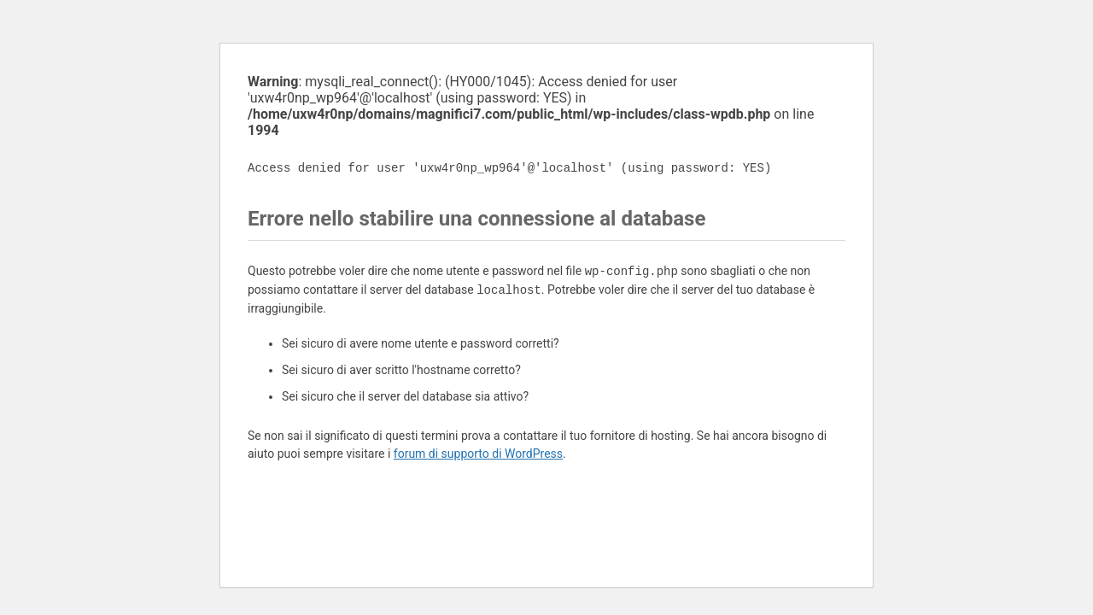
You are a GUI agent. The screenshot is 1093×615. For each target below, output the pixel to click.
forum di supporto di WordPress (478, 453)
